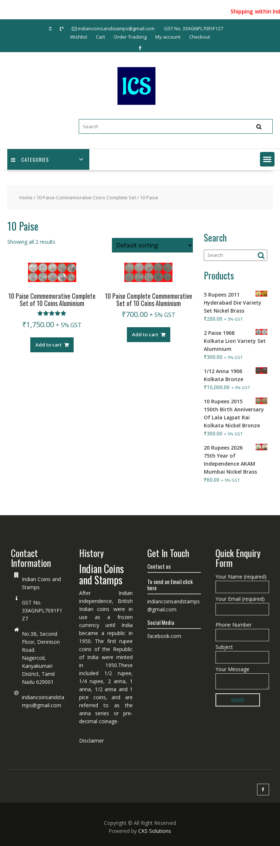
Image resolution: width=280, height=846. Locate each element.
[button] (267, 159)
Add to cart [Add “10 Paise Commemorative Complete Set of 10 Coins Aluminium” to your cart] (48, 344)
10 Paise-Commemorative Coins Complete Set (86, 197)
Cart (100, 37)
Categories (30, 159)
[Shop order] (152, 245)
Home (25, 197)
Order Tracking (130, 37)
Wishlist (78, 37)
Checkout (199, 37)
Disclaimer (91, 740)
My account (167, 37)
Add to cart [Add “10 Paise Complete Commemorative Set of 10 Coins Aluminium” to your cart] (145, 334)
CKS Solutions (154, 830)
